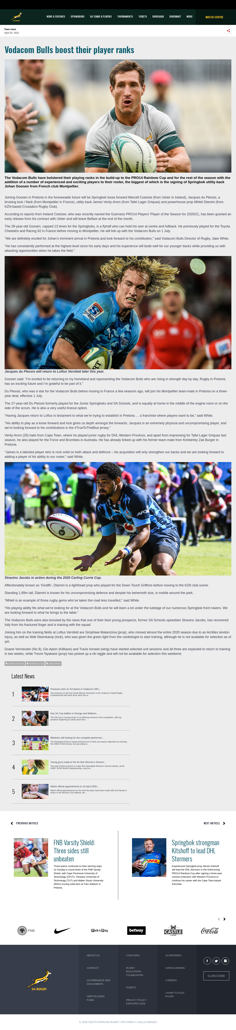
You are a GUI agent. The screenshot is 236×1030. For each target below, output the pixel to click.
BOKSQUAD (158, 16)
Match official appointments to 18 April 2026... (74, 786)
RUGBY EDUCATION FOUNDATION (134, 971)
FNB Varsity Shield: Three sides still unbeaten (74, 850)
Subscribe (216, 976)
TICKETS (142, 16)
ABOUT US (93, 955)
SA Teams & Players (101, 16)
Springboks (77, 16)
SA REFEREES (173, 955)
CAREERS (171, 980)
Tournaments (125, 16)
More (189, 16)
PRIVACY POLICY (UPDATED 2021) (136, 1001)
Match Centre (214, 17)
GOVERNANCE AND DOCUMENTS (98, 982)
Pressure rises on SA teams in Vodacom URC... (75, 689)
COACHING (133, 955)
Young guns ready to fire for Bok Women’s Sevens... (78, 762)
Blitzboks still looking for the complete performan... (77, 737)
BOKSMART (175, 16)
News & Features (56, 16)
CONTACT (93, 967)
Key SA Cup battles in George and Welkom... (74, 713)
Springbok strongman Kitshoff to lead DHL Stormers (195, 850)
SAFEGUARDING (175, 967)
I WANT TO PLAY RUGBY (175, 994)
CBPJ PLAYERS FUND (96, 998)
